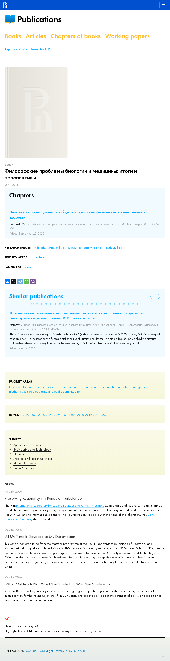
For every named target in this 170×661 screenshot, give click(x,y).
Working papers (127, 36)
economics (43, 387)
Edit (163, 656)
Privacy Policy (63, 651)
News (9, 483)
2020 (80, 415)
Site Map (80, 651)
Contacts (31, 651)
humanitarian (88, 387)
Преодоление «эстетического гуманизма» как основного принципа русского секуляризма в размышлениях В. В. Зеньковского (76, 315)
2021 (72, 415)
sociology (33, 391)
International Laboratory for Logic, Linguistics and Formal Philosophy (60, 505)
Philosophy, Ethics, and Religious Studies (58, 248)
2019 (88, 415)
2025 (41, 415)
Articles (36, 36)
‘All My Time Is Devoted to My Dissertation (40, 536)
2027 (26, 415)
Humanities (20, 454)
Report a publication (16, 49)
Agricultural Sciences (27, 445)
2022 (65, 415)
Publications (39, 19)
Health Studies (113, 248)
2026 (34, 415)
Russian (29, 267)
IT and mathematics (111, 387)
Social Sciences (23, 468)
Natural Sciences (24, 463)
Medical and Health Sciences (32, 458)
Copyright (46, 651)
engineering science (65, 387)
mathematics (17, 391)
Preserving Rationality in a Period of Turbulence (43, 498)
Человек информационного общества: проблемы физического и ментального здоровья (77, 215)
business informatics (22, 387)
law (127, 387)
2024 (49, 415)
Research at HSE (40, 49)
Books (13, 36)
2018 (96, 415)
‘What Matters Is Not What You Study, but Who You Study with (57, 584)
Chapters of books (76, 36)
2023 (57, 415)
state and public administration (61, 391)
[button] (32, 304)
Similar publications (36, 296)
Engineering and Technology (32, 449)
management (140, 387)
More (105, 415)
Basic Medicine (92, 248)
